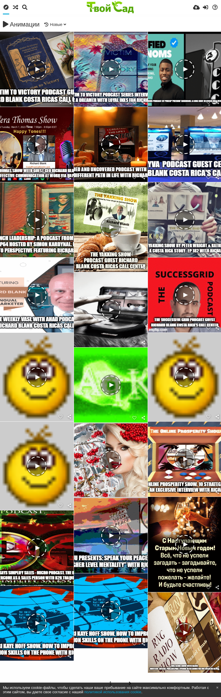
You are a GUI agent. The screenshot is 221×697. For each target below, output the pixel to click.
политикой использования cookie (112, 692)
